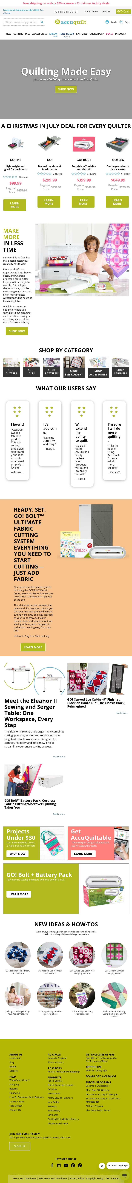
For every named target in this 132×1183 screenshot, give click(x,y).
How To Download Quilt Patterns (26, 1097)
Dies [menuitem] (27, 33)
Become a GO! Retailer (97, 1085)
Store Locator (91, 11)
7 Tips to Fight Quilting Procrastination (82, 1012)
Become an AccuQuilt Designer (102, 1094)
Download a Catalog (101, 1076)
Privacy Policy (77, 1178)
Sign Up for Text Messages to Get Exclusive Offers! (101, 1059)
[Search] (40, 21)
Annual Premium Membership (64, 1071)
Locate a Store (16, 1101)
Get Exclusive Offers (100, 1054)
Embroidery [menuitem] (96, 33)
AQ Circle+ (55, 1068)
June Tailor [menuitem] (67, 33)
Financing (14, 1092)
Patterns (52, 1106)
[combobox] (24, 22)
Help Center (15, 1105)
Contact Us (15, 1109)
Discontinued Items (58, 1123)
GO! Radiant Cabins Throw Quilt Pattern (18, 972)
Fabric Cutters (55, 1080)
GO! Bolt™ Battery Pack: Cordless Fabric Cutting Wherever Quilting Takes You (30, 804)
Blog (11, 1062)
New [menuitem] (8, 33)
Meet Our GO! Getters (97, 1090)
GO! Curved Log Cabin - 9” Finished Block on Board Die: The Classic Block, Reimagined (96, 702)
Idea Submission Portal (98, 1110)
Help (12, 1076)
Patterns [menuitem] (81, 33)
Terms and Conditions (24, 1178)
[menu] (66, 34)
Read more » (59, 756)
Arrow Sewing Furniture (60, 1097)
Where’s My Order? (19, 1080)
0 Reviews (23, 177)
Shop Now (66, 89)
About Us (15, 1054)
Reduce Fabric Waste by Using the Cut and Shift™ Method (114, 1014)
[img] (4, 177)
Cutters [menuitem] (18, 33)
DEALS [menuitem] (109, 33)
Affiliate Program (94, 1105)
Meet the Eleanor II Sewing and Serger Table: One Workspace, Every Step (30, 713)
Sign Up (19, 1146)
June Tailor (53, 1102)
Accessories (54, 1093)
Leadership (15, 1057)
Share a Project (56, 1062)
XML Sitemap (112, 1178)
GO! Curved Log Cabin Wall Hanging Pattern (82, 972)
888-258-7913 (66, 11)
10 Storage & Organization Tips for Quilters (50, 1012)
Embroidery (54, 1110)
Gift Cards (53, 1114)
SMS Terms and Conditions (53, 1178)
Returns (13, 1088)
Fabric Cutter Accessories (61, 1084)
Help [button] (105, 11)
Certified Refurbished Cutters (63, 1119)
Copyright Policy (94, 1178)
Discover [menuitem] (120, 33)
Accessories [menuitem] (39, 33)
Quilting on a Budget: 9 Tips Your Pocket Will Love (17, 1012)
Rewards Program (57, 1057)
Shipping (14, 1084)
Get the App (93, 1067)
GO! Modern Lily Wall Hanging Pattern (114, 972)
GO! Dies (52, 1089)
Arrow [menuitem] (53, 33)
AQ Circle (54, 1054)
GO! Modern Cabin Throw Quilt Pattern (50, 972)
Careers (13, 1070)
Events (12, 1066)
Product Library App (96, 1070)
